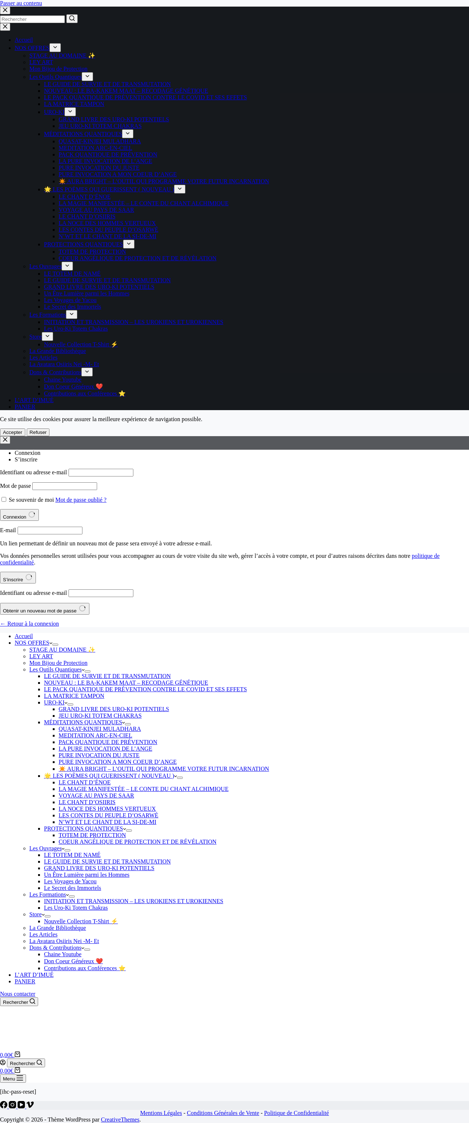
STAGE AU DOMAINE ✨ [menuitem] (62, 55)
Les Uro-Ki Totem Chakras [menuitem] (76, 328)
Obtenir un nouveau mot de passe (44, 609)
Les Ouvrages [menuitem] (45, 266)
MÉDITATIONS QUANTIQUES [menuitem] (83, 134)
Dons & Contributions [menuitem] (55, 372)
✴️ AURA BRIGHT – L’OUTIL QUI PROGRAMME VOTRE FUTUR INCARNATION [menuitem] (164, 181)
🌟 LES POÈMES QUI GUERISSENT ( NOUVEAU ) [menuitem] (109, 189)
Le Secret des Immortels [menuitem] (72, 306)
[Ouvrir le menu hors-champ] (13, 1078)
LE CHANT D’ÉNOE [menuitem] (85, 197)
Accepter (12, 432)
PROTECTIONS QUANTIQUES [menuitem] (83, 244)
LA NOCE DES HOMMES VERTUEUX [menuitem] (107, 223)
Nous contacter (17, 994)
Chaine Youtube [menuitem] (62, 379)
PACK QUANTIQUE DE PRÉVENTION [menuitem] (108, 154)
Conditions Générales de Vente (223, 1113)
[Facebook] (4, 1106)
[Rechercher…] (32, 19)
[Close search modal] (5, 10)
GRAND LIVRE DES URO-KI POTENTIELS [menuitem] (114, 119)
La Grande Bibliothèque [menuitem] (57, 351)
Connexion (27, 453)
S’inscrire (26, 459)
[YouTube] (22, 1106)
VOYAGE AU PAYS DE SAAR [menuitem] (96, 210)
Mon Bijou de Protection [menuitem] (58, 69)
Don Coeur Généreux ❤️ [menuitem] (73, 386)
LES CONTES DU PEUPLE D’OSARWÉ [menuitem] (108, 230)
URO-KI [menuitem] (54, 112)
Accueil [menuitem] (24, 40)
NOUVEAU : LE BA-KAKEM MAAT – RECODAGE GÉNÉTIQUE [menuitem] (126, 91)
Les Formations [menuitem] (47, 315)
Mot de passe (15, 486)
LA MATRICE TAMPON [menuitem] (74, 104)
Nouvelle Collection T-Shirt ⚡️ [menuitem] (81, 344)
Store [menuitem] (35, 337)
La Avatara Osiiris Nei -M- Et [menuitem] (64, 364)
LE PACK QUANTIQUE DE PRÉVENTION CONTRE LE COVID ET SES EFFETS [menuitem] (145, 97)
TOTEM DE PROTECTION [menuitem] (92, 251)
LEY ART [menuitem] (41, 62)
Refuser (38, 432)
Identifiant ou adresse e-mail (33, 472)
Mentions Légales (161, 1113)
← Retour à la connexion (29, 624)
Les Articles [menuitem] (43, 357)
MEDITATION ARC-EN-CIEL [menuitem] (95, 148)
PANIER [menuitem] (25, 407)
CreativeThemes (120, 1119)
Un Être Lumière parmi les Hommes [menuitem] (86, 293)
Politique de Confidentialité (296, 1113)
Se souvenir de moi (31, 500)
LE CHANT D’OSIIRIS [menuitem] (87, 216)
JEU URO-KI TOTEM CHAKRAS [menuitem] (100, 126)
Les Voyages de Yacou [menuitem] (70, 300)
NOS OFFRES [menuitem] (32, 48)
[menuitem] (55, 47)
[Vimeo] (30, 1106)
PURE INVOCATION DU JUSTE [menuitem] (99, 168)
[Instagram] (13, 1106)
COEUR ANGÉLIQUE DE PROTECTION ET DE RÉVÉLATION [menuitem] (138, 258)
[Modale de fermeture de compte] (5, 440)
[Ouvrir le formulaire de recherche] (19, 1001)
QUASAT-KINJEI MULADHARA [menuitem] (100, 141)
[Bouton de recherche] (72, 18)
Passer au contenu (21, 3)
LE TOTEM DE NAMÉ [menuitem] (72, 273)
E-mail (8, 530)
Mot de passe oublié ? (81, 500)
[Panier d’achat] (10, 1055)
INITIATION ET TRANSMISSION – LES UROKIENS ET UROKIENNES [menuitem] (133, 322)
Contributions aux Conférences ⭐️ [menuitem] (85, 393)
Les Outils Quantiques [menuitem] (55, 77)
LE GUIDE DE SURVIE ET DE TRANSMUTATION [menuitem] (107, 84)
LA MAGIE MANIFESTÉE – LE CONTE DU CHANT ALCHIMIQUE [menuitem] (144, 203)
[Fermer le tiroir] (5, 27)
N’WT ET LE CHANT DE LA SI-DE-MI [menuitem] (107, 236)
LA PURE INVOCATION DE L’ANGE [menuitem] (105, 161)
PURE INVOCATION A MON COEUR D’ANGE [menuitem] (118, 174)
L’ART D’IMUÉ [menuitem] (34, 400)
